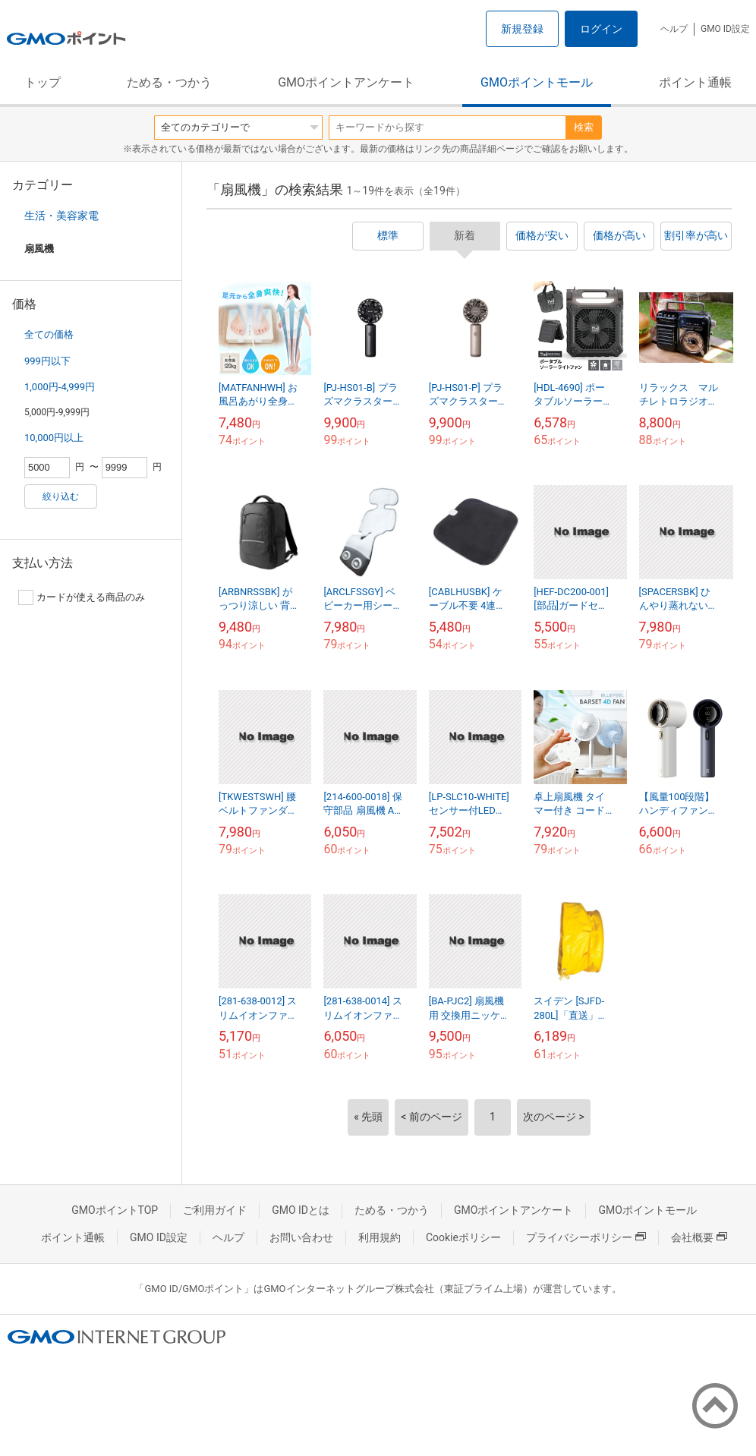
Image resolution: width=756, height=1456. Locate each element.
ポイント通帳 (695, 82)
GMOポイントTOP (114, 1210)
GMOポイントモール (536, 82)
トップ (42, 82)
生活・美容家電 (61, 216)
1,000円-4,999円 (59, 386)
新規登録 (522, 29)
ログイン (601, 29)
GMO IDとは (300, 1210)
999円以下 (47, 361)
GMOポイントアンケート (346, 82)
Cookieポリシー (463, 1237)
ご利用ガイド (215, 1210)
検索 (584, 127)
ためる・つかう (169, 82)
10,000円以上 (53, 437)
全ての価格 (49, 334)
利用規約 (379, 1237)
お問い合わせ (301, 1237)
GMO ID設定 (725, 29)
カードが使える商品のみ (81, 597)
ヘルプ (674, 29)
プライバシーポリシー (586, 1237)
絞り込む (61, 496)
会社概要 (699, 1237)
